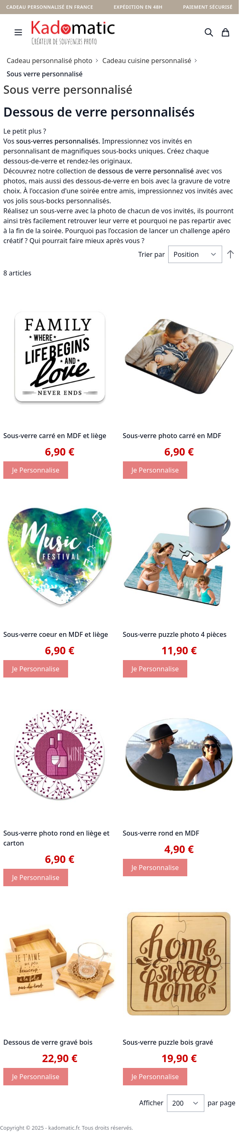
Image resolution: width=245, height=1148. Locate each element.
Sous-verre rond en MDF (161, 833)
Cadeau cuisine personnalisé (147, 60)
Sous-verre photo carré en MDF (172, 435)
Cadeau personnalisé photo (50, 60)
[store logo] (73, 32)
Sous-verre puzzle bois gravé (168, 1042)
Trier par (151, 254)
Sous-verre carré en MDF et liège (54, 435)
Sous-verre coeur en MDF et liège (55, 634)
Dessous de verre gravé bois (48, 1042)
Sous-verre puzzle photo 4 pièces (175, 634)
